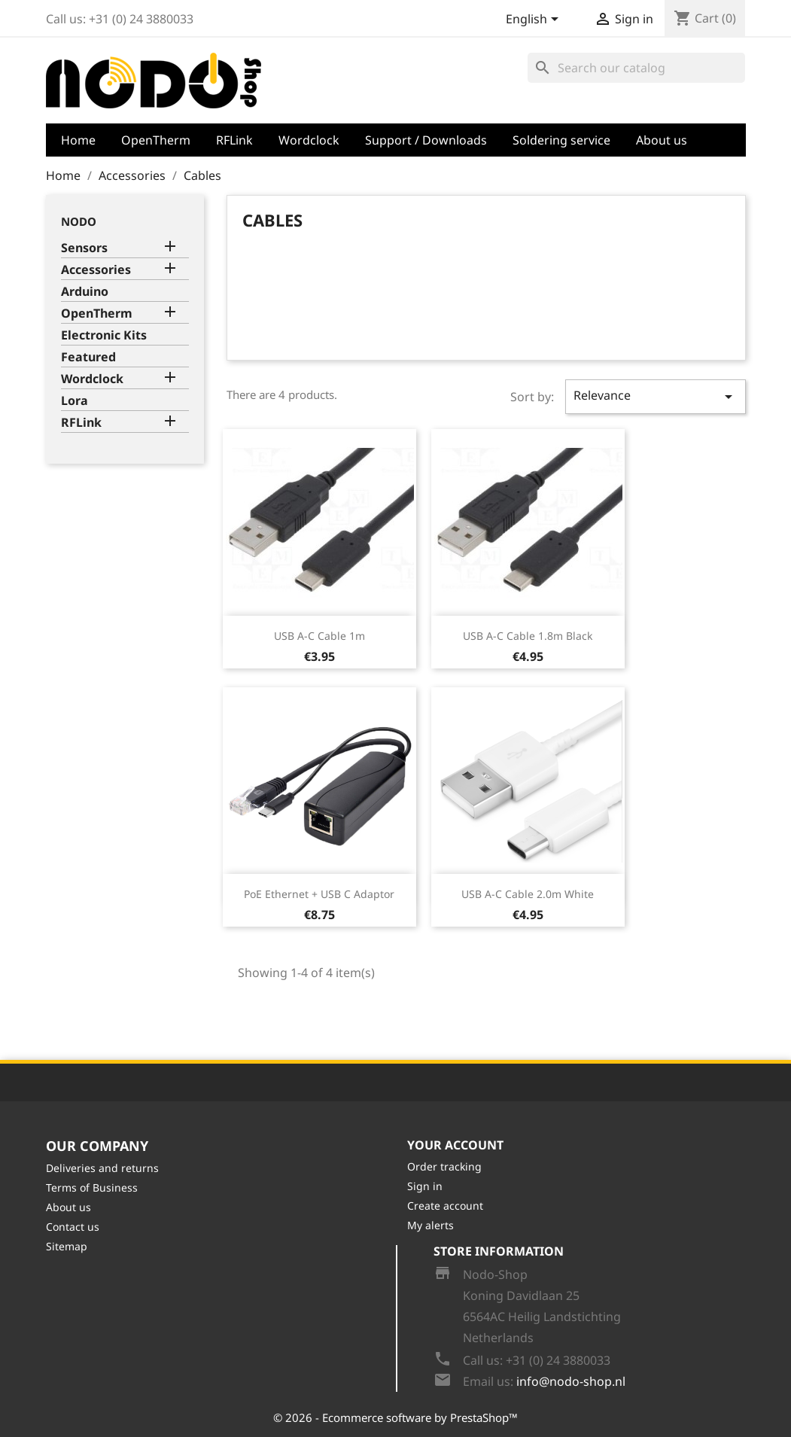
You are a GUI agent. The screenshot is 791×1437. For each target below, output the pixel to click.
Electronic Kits (104, 335)
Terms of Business (92, 1187)
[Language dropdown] (535, 20)
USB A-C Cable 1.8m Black (527, 636)
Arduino (84, 292)
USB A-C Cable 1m (319, 636)
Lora (74, 401)
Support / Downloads (426, 140)
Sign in (425, 1186)
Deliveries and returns (102, 1168)
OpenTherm (155, 140)
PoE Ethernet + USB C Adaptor (319, 894)
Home (78, 140)
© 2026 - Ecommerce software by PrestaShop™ (395, 1417)
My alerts (430, 1225)
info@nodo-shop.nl (570, 1381)
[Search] (636, 68)
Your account (455, 1145)
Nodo (78, 221)
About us (661, 140)
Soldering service (561, 140)
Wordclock (308, 140)
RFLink (234, 140)
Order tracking (444, 1166)
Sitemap (66, 1246)
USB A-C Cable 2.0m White (527, 894)
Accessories (96, 270)
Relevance (655, 396)
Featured (88, 357)
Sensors (84, 248)
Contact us (72, 1226)
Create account (445, 1205)
